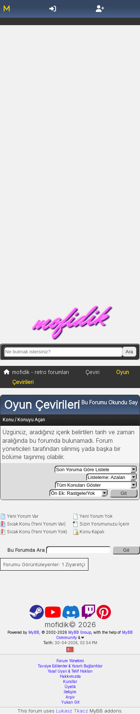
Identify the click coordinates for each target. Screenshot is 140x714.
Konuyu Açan (31, 419)
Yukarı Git (70, 702)
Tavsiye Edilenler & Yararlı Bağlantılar (70, 666)
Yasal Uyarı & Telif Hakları (70, 671)
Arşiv (70, 697)
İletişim (70, 692)
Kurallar (70, 681)
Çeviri (92, 372)
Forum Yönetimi (70, 661)
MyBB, (34, 632)
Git (123, 493)
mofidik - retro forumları (40, 372)
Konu (8, 419)
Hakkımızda (70, 676)
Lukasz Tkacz (72, 711)
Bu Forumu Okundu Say (109, 402)
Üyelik (70, 686)
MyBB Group (79, 632)
